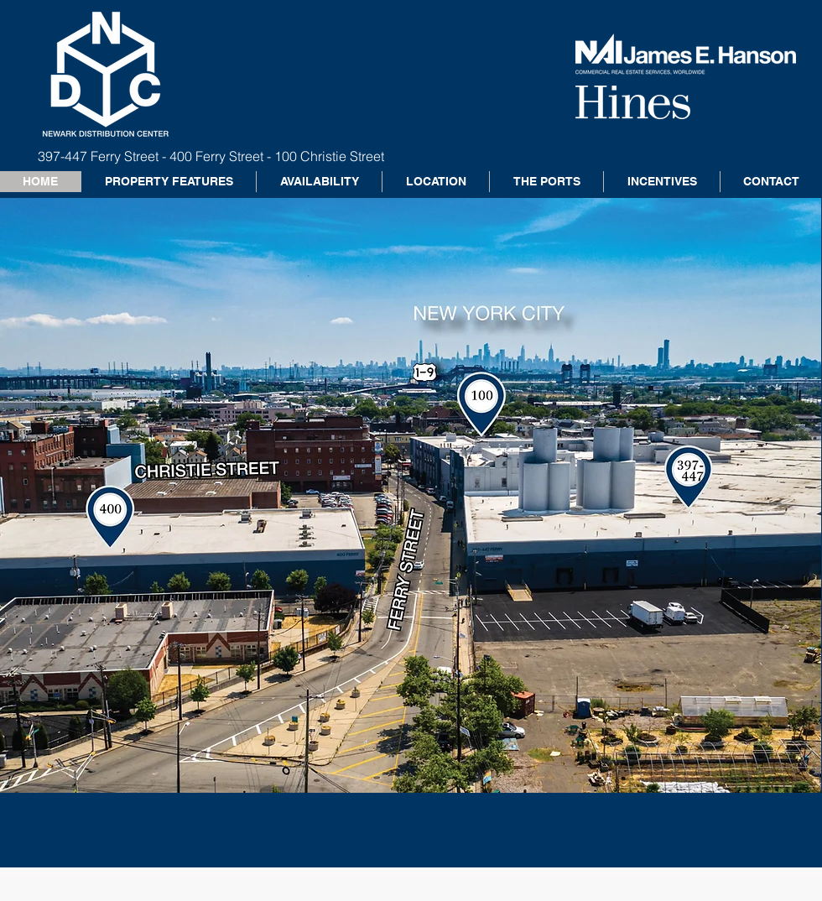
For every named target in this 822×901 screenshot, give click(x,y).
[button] (410, 495)
